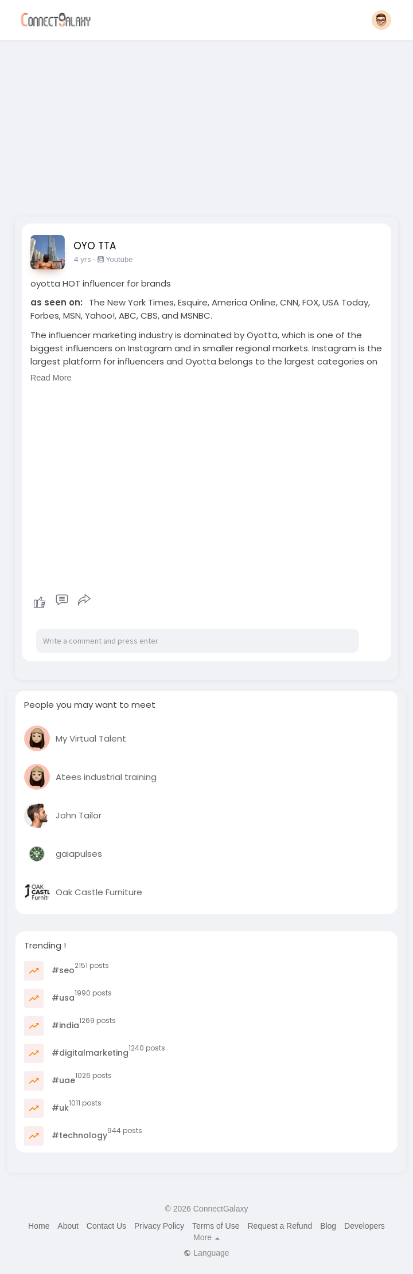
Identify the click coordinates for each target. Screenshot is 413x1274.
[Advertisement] (206, 125)
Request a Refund (279, 1225)
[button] (381, 20)
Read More (51, 377)
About (68, 1225)
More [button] (206, 1237)
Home (38, 1225)
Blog (328, 1225)
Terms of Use (215, 1225)
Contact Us (106, 1225)
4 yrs (82, 259)
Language (206, 1253)
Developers (364, 1225)
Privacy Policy (159, 1225)
